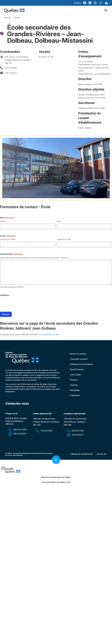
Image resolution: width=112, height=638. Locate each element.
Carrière (74, 385)
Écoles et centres (78, 354)
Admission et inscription (81, 365)
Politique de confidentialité (81, 454)
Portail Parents (77, 370)
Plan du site (102, 454)
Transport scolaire (78, 359)
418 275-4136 (17, 430)
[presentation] (21, 303)
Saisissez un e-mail (7, 240)
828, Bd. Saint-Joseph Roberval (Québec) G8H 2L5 (16, 422)
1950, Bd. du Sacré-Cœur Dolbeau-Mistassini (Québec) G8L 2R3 (46, 422)
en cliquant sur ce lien (49, 335)
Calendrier (75, 396)
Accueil (7, 18)
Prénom (3, 222)
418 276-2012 (44, 431)
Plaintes (74, 380)
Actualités (75, 391)
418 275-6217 (17, 434)
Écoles (17, 18)
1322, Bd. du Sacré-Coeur (75, 419)
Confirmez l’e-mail (64, 240)
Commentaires (11, 255)
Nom (59, 222)
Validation (4, 296)
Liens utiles (75, 375)
